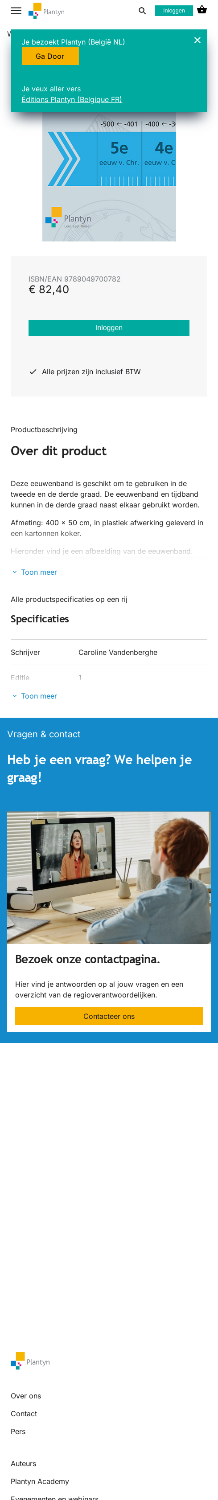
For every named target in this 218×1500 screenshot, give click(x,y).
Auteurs (23, 1463)
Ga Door (50, 56)
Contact (24, 1413)
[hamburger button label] (16, 10)
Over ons (26, 1395)
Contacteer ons (109, 1016)
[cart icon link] (202, 10)
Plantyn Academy (40, 1481)
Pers (18, 1431)
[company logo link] (46, 11)
